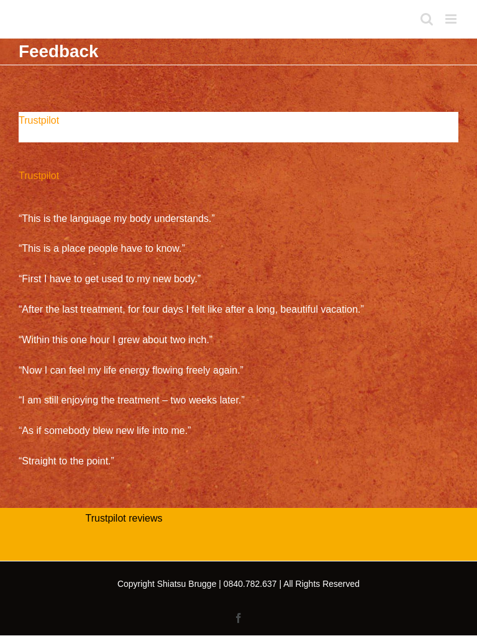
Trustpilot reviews (124, 518)
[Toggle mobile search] (426, 18)
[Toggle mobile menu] (451, 18)
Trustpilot (39, 120)
